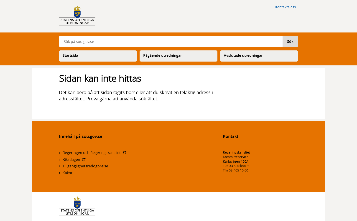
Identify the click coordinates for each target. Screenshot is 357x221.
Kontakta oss (285, 7)
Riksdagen (71, 159)
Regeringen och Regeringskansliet (92, 152)
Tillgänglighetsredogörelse (85, 166)
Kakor (68, 172)
